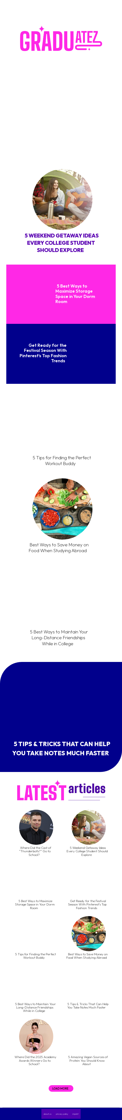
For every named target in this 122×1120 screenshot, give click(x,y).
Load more (60, 1088)
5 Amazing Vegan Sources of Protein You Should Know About (88, 1060)
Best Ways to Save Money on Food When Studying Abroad (59, 548)
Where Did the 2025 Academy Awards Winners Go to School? (35, 1060)
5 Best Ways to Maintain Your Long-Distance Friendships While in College (59, 637)
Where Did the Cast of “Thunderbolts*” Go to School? (35, 851)
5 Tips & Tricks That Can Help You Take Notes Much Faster (61, 748)
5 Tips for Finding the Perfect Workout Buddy (62, 461)
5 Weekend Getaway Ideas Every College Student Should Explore (62, 242)
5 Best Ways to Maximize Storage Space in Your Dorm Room (75, 293)
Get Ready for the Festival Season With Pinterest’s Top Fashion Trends (43, 353)
